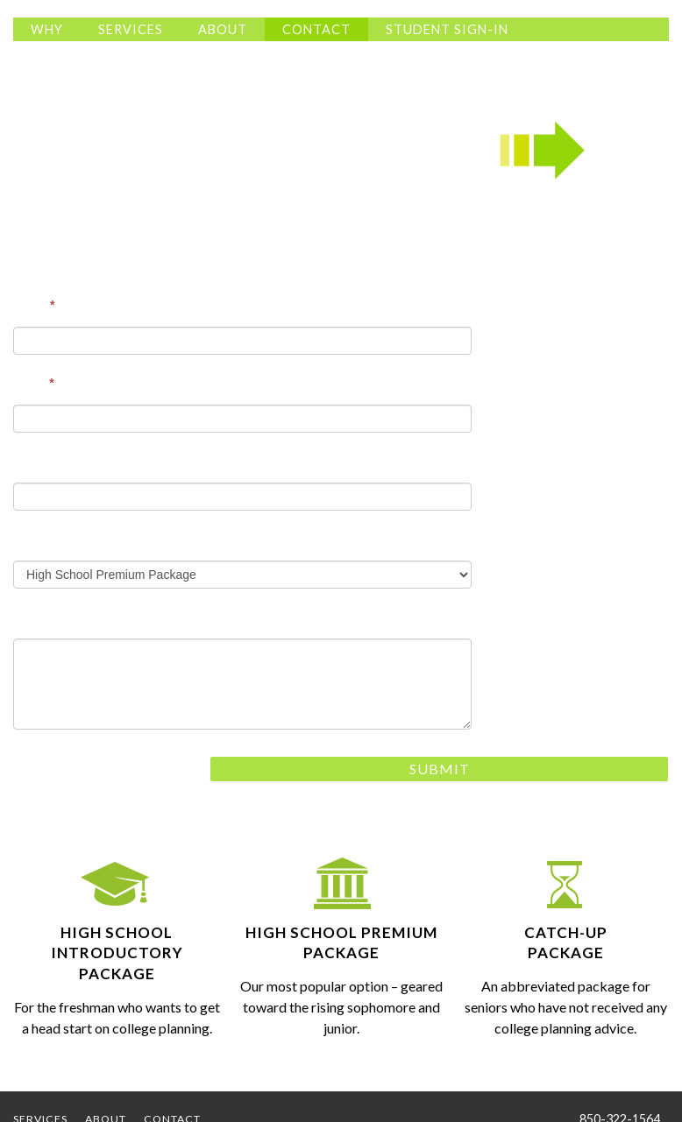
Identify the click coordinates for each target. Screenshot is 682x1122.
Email (33, 383)
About (222, 29)
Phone (32, 461)
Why (47, 29)
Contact (316, 29)
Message (39, 617)
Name (33, 305)
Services (130, 29)
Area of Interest (58, 539)
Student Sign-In (447, 29)
